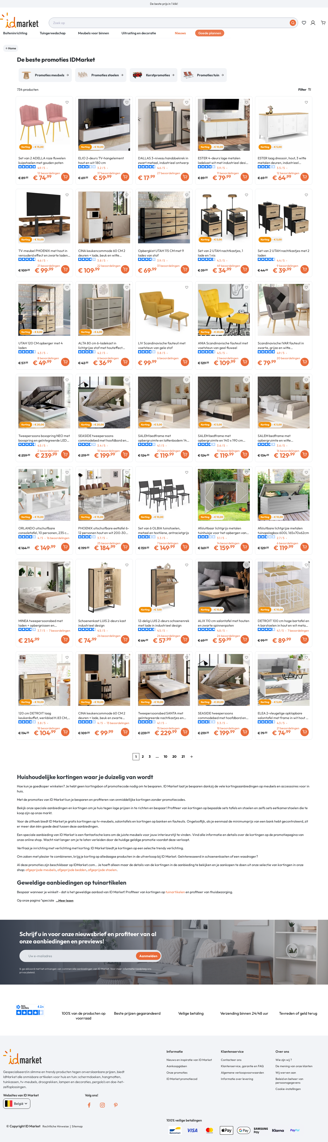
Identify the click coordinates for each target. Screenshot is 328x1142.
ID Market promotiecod (182, 1079)
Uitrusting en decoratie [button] (139, 35)
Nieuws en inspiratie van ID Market (189, 1060)
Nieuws (180, 35)
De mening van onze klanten (294, 1066)
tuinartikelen (175, 892)
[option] (164, 4)
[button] (313, 22)
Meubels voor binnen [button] (93, 35)
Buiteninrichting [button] (15, 35)
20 (174, 756)
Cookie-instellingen (288, 1089)
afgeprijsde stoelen (102, 870)
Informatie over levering (237, 1079)
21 (183, 756)
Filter (304, 89)
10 (165, 756)
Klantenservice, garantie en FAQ (242, 1066)
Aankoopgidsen (177, 1066)
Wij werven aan (285, 1072)
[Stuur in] (293, 23)
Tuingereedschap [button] (52, 35)
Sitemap (77, 1126)
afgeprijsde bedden (71, 870)
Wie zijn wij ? (283, 1060)
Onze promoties (177, 1072)
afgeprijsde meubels (41, 870)
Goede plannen (209, 35)
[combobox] (173, 23)
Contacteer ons (231, 1060)
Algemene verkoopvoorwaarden (242, 1072)
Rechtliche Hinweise (55, 1126)
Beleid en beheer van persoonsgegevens (289, 1081)
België (16, 1103)
